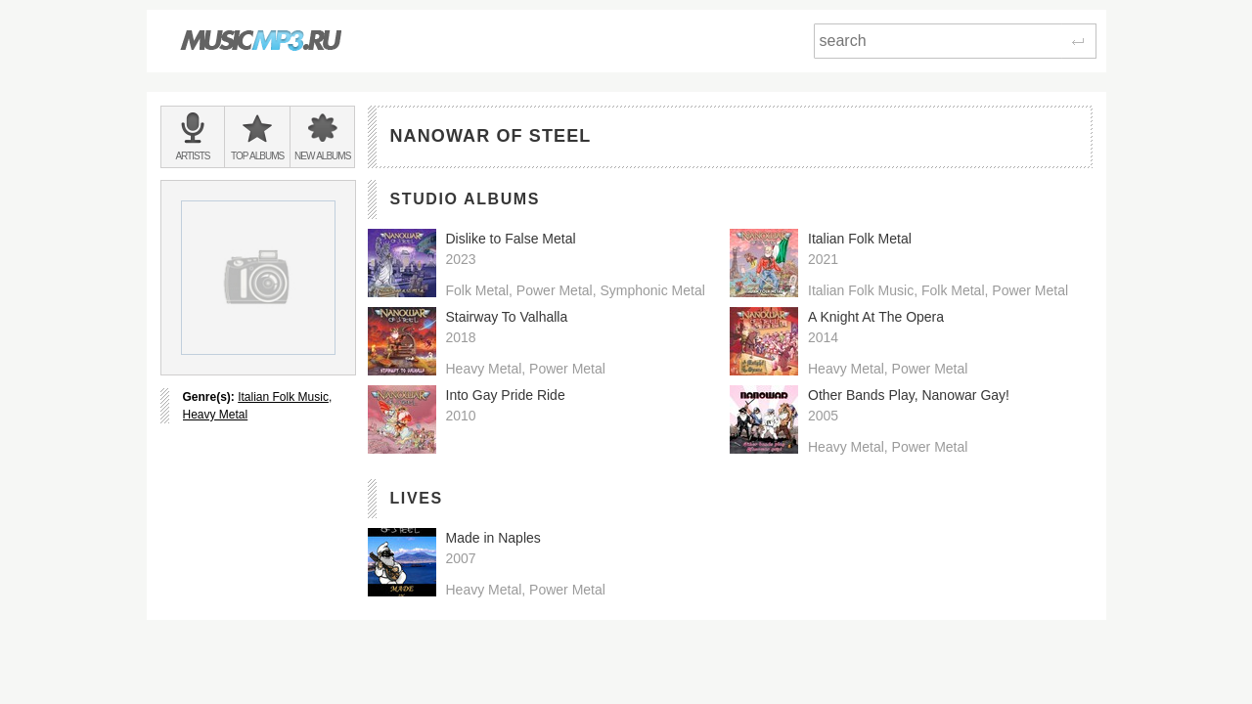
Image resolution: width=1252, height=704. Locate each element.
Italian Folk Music (283, 397)
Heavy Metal (215, 414)
